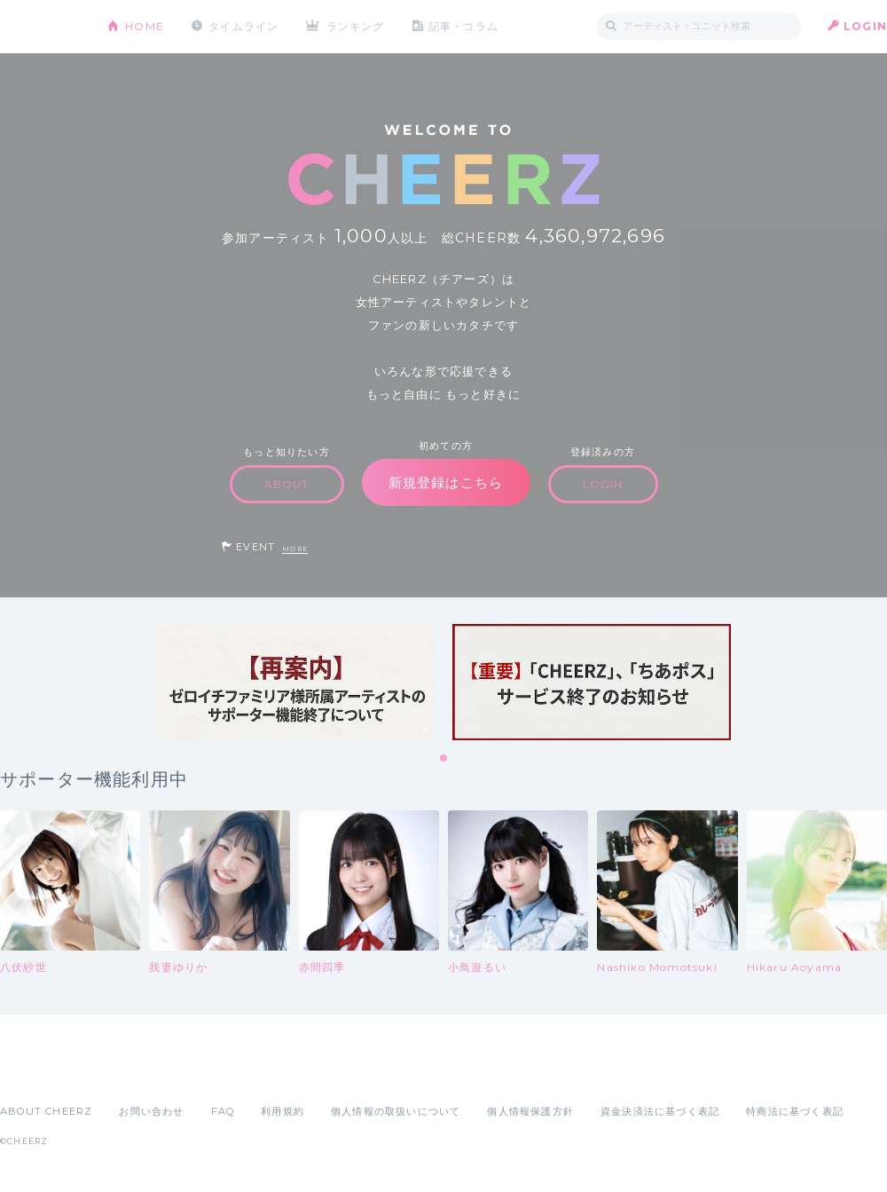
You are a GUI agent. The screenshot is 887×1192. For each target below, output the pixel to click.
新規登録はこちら (446, 482)
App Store (41, 1072)
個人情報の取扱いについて (395, 1111)
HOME (144, 26)
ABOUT (287, 484)
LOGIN (865, 26)
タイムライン (243, 26)
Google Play (134, 1072)
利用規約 (282, 1111)
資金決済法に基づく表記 (659, 1111)
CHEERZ (40, 27)
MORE (295, 549)
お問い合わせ (151, 1111)
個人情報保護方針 (530, 1111)
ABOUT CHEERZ (46, 1111)
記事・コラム (463, 26)
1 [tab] (444, 758)
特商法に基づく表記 (795, 1111)
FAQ (223, 1111)
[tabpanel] (295, 682)
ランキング (355, 26)
